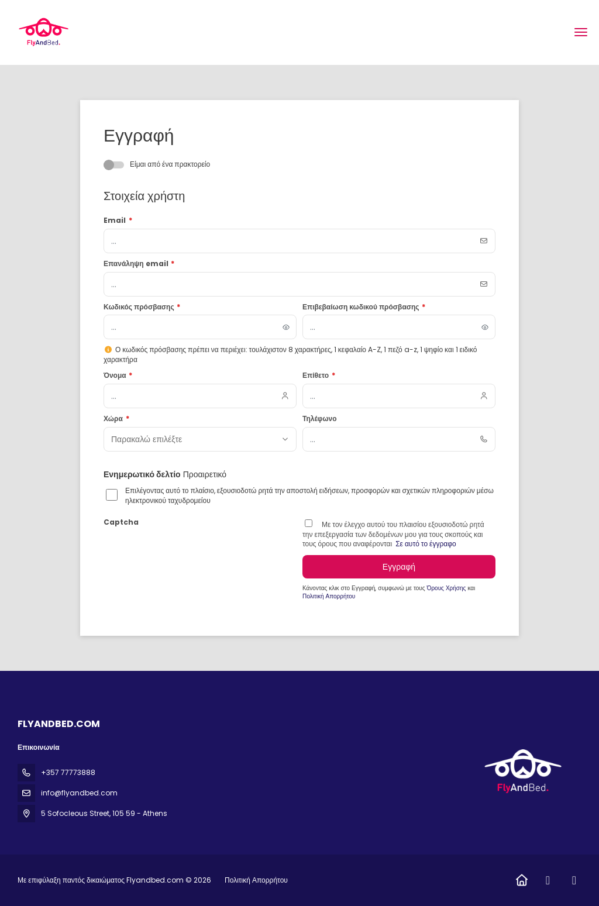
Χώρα (116, 418)
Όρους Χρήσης (447, 588)
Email (118, 220)
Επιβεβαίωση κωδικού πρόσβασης (363, 307)
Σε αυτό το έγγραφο (425, 544)
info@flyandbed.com (79, 793)
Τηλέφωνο (319, 418)
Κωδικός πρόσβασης (142, 307)
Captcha (121, 522)
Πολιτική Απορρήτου (328, 596)
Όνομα (118, 375)
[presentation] (192, 553)
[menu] (581, 32)
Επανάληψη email (139, 263)
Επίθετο (318, 375)
